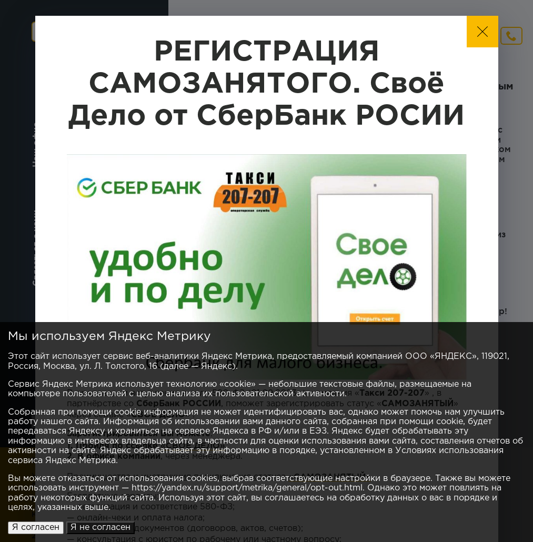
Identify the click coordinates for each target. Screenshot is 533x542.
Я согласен (35, 527)
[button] (482, 31)
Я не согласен (100, 527)
